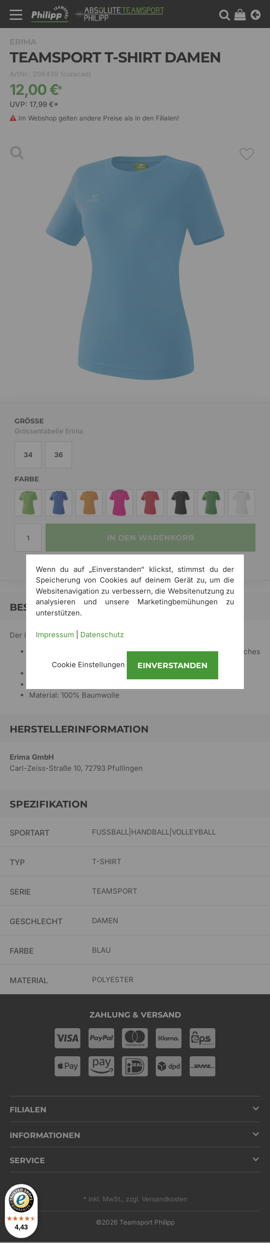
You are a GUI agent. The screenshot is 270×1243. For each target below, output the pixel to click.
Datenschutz (102, 634)
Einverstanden (172, 665)
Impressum (55, 634)
